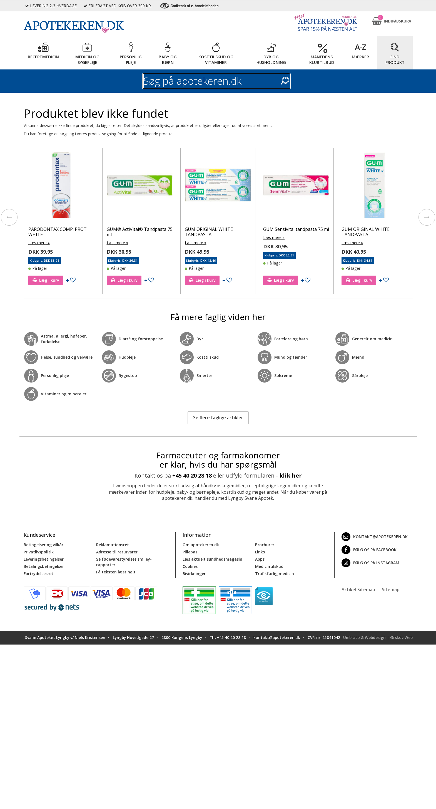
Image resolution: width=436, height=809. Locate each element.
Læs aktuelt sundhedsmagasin (212, 559)
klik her (290, 475)
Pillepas (190, 552)
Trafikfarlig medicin (274, 573)
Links (260, 552)
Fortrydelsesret (38, 573)
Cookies (190, 566)
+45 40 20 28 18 (192, 475)
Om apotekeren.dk (201, 544)
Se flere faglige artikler (218, 418)
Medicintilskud (269, 566)
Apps (260, 559)
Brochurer (264, 544)
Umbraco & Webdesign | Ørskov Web (378, 637)
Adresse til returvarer (117, 552)
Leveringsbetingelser (44, 559)
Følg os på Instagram (370, 562)
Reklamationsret (112, 544)
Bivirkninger (194, 573)
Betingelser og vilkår (43, 544)
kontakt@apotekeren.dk (375, 536)
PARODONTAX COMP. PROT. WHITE (58, 232)
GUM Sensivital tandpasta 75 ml (297, 229)
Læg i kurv (46, 280)
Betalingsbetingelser (44, 566)
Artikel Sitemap (358, 589)
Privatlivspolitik (39, 552)
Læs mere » (40, 242)
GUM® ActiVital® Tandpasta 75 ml (140, 232)
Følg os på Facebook (369, 549)
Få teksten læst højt (116, 572)
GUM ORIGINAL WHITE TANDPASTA (210, 232)
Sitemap (391, 589)
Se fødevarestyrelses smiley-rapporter (124, 561)
